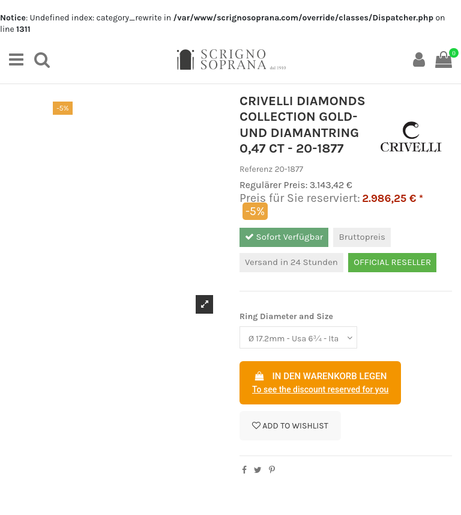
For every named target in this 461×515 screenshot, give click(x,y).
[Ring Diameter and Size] (298, 337)
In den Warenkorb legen (320, 383)
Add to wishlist (290, 426)
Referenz (256, 169)
